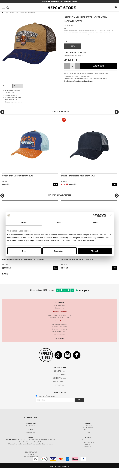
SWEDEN (88, 432)
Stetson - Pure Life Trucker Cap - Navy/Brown (22, 13)
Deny (24, 251)
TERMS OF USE (59, 374)
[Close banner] (111, 215)
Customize (60, 251)
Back (5, 273)
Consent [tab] (23, 222)
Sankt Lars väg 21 (88, 428)
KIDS (7, 13)
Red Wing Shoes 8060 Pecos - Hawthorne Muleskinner (23, 260)
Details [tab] (60, 222)
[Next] (117, 112)
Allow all (94, 251)
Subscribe (41, 396)
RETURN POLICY (59, 381)
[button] (3, 7)
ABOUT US (59, 385)
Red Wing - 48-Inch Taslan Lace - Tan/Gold (77, 260)
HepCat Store (88, 425)
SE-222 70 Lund (88, 430)
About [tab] (95, 222)
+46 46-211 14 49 (30, 425)
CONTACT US (59, 371)
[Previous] (2, 112)
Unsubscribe (51, 396)
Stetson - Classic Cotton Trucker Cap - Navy (78, 176)
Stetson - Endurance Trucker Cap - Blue (17, 176)
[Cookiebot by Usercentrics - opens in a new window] (95, 215)
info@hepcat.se (30, 432)
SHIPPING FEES (59, 378)
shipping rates (89, 442)
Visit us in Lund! (59, 338)
